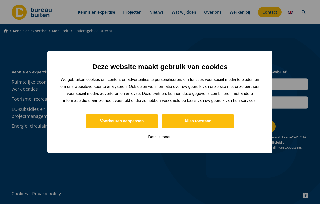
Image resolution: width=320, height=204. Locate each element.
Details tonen (160, 137)
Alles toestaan (198, 121)
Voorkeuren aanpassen (122, 121)
